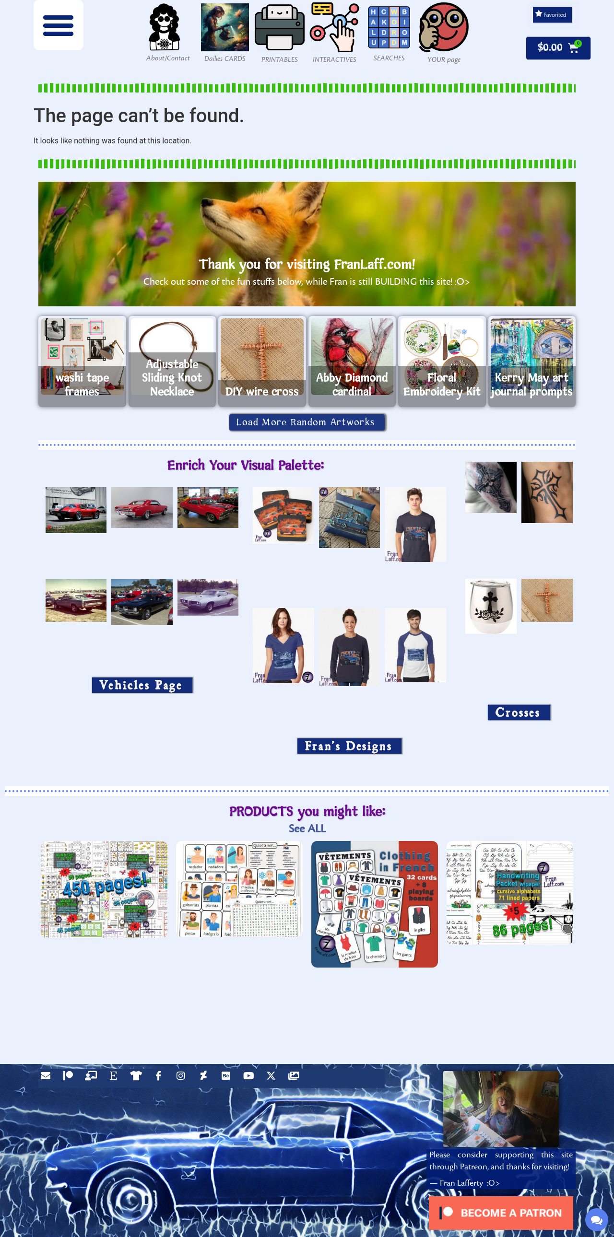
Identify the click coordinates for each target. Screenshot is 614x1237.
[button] (58, 25)
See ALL (307, 828)
